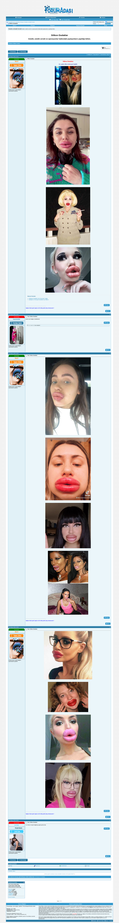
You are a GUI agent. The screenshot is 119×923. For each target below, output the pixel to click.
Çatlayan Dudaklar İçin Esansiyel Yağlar (38, 298)
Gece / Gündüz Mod (65, 19)
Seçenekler (95, 54)
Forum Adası (100, 920)
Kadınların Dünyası (20, 22)
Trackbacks (11, 893)
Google (88, 865)
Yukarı (111, 920)
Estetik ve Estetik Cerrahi (30, 22)
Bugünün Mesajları (80, 25)
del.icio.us (38, 865)
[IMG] (10, 891)
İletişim (94, 920)
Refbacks (10, 895)
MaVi (33, 325)
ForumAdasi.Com (11, 22)
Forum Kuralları (12, 897)
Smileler (10, 890)
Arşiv (106, 920)
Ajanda (52, 25)
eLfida (30, 325)
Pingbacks (11, 894)
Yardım (33, 25)
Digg (11, 865)
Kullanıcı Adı (95, 21)
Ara (105, 25)
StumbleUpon (64, 865)
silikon (14, 871)
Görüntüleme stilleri (104, 54)
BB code (10, 889)
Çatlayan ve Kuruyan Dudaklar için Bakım (39, 299)
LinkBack (89, 54)
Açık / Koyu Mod (54, 19)
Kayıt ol (14, 25)
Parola (94, 23)
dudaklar (10, 871)
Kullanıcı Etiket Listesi (14, 43)
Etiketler (10, 869)
